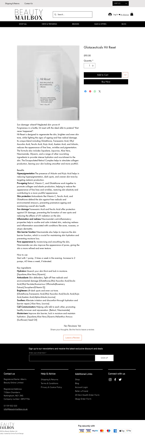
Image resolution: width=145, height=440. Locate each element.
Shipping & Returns (12, 3)
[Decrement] (86, 65)
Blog (77, 383)
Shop (77, 379)
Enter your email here (37, 353)
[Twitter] (120, 379)
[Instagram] (110, 379)
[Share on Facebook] (85, 91)
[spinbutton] (89, 65)
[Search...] (72, 15)
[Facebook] (140, 23)
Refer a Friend (81, 391)
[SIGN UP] (104, 358)
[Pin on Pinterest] (90, 91)
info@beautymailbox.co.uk (16, 409)
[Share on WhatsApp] (94, 91)
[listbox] (121, 3)
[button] (121, 3)
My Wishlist (124, 15)
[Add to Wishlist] (125, 75)
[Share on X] (99, 91)
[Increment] (93, 65)
